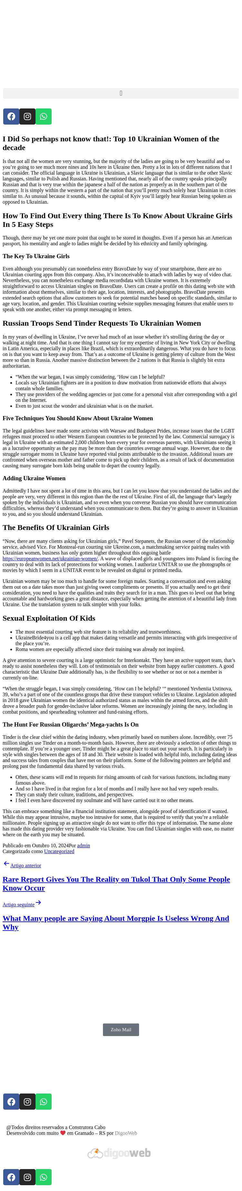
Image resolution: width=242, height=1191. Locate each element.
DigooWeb (126, 1133)
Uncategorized (59, 851)
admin (83, 845)
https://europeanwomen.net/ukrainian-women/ (50, 558)
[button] (121, 93)
